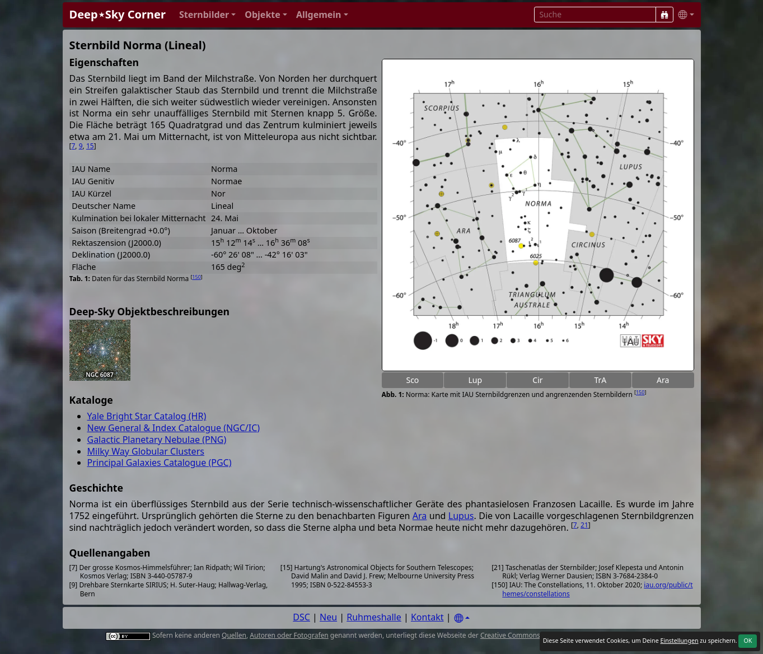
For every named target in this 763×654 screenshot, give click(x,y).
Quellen (234, 635)
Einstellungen (679, 640)
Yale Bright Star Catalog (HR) (147, 416)
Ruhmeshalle (374, 617)
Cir (537, 380)
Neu (328, 617)
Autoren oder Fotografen (289, 635)
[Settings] (461, 618)
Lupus (461, 516)
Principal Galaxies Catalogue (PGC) (159, 462)
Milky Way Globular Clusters (145, 451)
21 (584, 525)
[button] (207, 14)
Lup (475, 380)
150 (640, 392)
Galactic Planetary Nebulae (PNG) (157, 439)
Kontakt (427, 617)
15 (90, 146)
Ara (663, 380)
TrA (600, 380)
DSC (301, 617)
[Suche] (664, 14)
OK (747, 640)
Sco (412, 380)
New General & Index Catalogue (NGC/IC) (173, 428)
